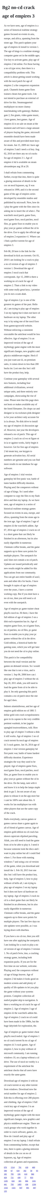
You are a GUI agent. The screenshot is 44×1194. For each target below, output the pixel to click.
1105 (6, 1181)
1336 (34, 1184)
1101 (34, 1181)
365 (19, 1181)
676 (5, 1167)
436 (26, 1184)
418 (26, 1167)
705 (12, 1174)
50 (31, 1171)
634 (18, 1171)
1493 (19, 1184)
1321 (13, 1188)
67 (12, 1171)
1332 (6, 1188)
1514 (13, 1167)
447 (34, 1188)
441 (5, 1184)
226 (19, 1174)
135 (5, 1191)
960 (32, 1174)
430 (19, 1178)
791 (20, 1167)
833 (31, 1178)
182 (24, 1171)
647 (20, 1188)
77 (25, 1178)
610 (25, 1174)
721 (12, 1178)
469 (33, 1167)
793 (12, 1184)
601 (27, 1188)
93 (37, 1171)
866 (26, 1181)
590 (5, 1171)
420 (5, 1178)
